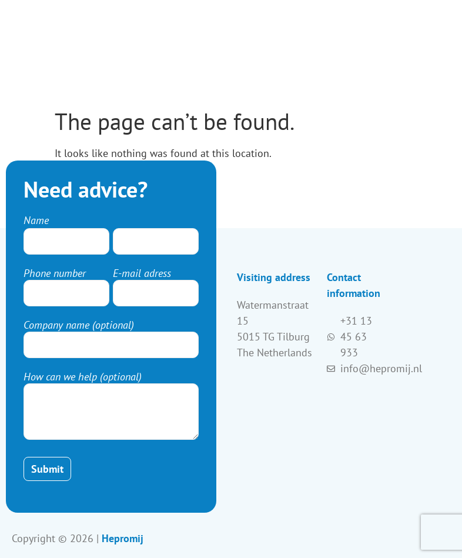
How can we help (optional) (83, 377)
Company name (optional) (79, 325)
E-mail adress (142, 273)
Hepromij (122, 538)
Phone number (55, 273)
